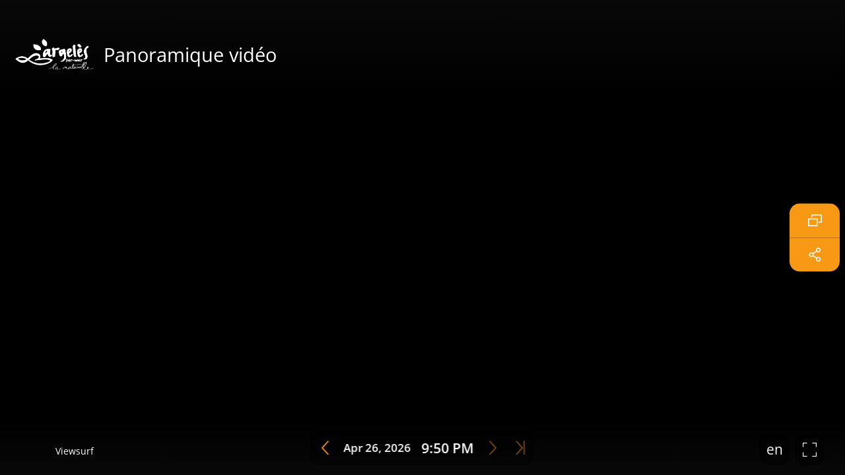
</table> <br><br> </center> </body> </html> (422, 237)
